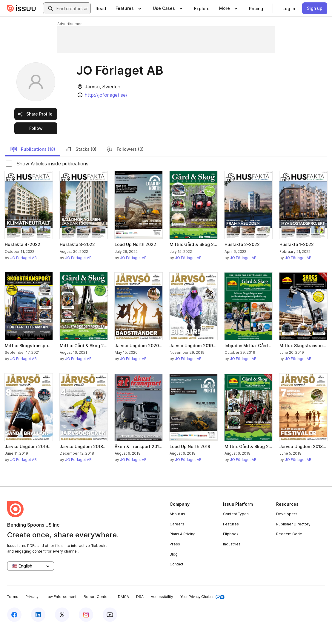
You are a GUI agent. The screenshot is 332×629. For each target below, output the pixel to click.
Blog (174, 554)
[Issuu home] (21, 8)
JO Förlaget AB (23, 258)
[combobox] (72, 8)
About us (177, 514)
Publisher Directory (293, 524)
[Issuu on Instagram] (86, 615)
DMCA (123, 596)
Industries (232, 544)
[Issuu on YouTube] (110, 615)
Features (231, 524)
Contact (176, 564)
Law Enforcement (61, 596)
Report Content (97, 596)
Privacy (32, 596)
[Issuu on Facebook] (14, 615)
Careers (177, 524)
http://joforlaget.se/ (106, 95)
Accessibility (162, 596)
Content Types (236, 514)
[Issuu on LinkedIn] (38, 615)
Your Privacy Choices (202, 597)
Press (175, 544)
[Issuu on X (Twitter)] (62, 615)
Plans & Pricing (183, 534)
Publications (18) (32, 149)
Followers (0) (125, 149)
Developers (286, 514)
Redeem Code (289, 534)
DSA (140, 596)
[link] (101, 8)
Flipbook (231, 534)
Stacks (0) (80, 149)
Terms (12, 596)
